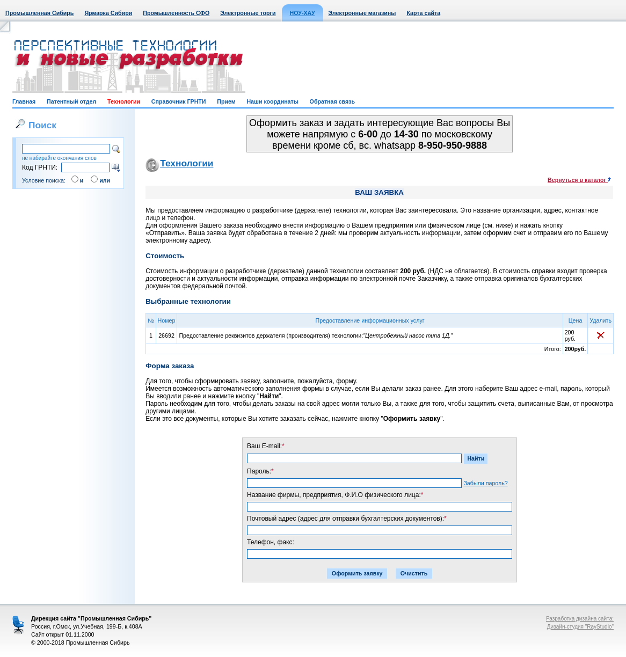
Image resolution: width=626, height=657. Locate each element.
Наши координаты (272, 101)
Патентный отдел (71, 101)
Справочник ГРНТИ (178, 101)
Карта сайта (423, 13)
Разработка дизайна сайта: (580, 619)
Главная (23, 101)
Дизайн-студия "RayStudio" (580, 627)
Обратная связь (332, 101)
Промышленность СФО (176, 13)
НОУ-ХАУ (302, 13)
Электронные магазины (362, 13)
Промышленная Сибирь (39, 13)
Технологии (123, 101)
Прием (226, 101)
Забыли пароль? (485, 483)
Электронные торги (247, 13)
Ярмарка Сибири (108, 13)
